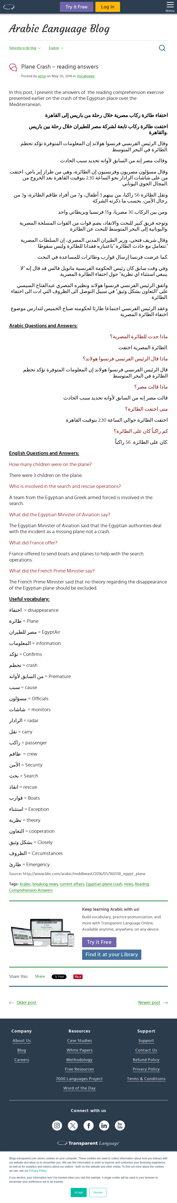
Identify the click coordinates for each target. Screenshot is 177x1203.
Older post (26, 1003)
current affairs (72, 884)
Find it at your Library (112, 954)
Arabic (25, 884)
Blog (21, 1050)
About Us (22, 1041)
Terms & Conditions (146, 1079)
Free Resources (79, 1069)
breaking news (45, 884)
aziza (42, 76)
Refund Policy (146, 1060)
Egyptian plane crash (104, 884)
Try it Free (77, 6)
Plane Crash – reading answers (59, 67)
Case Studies (79, 1041)
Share (40, 976)
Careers (21, 1060)
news (128, 884)
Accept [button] (79, 1192)
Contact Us (146, 1050)
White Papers (80, 1050)
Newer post (149, 1003)
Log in (107, 6)
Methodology (79, 1060)
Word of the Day (79, 1088)
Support (146, 1041)
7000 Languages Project (79, 1079)
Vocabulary (86, 76)
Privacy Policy (37, 1170)
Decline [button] (97, 1192)
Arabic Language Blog (59, 28)
